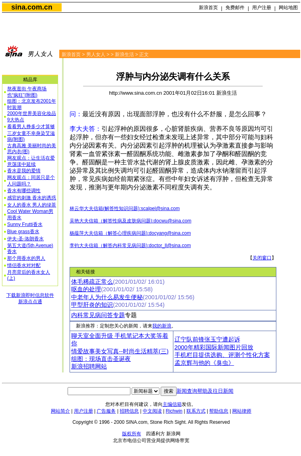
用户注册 (261, 7)
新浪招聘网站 (89, 366)
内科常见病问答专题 (98, 315)
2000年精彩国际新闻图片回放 (214, 347)
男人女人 (95, 54)
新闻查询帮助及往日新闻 (205, 391)
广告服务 (106, 411)
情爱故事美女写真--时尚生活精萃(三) (120, 351)
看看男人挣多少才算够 (31, 126)
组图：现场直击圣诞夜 (101, 359)
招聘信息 (129, 411)
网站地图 (288, 7)
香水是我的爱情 (24, 170)
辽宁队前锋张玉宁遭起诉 (207, 339)
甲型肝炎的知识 (92, 305)
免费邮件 (235, 7)
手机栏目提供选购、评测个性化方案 (222, 355)
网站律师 (241, 411)
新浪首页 (208, 7)
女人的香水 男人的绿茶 (31, 205)
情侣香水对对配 (24, 265)
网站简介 (60, 411)
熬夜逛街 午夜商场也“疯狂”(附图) (27, 92)
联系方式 (196, 411)
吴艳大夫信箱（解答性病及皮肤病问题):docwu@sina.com (130, 221)
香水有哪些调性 (24, 190)
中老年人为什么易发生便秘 (107, 297)
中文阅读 (152, 411)
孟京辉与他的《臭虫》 (204, 363)
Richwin (174, 411)
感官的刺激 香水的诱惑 (31, 198)
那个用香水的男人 (26, 258)
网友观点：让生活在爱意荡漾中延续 (31, 161)
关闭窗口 (262, 258)
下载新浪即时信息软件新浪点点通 (30, 298)
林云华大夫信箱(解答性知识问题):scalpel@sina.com (125, 208)
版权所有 (131, 434)
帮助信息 (218, 411)
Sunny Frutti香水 (25, 224)
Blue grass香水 (23, 231)
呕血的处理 (86, 289)
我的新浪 (161, 326)
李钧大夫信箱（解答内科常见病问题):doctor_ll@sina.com (130, 245)
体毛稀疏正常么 (92, 282)
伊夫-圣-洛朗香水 (25, 239)
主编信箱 (172, 404)
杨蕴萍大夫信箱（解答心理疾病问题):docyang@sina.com (130, 233)
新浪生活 (124, 54)
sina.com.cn (31, 7)
